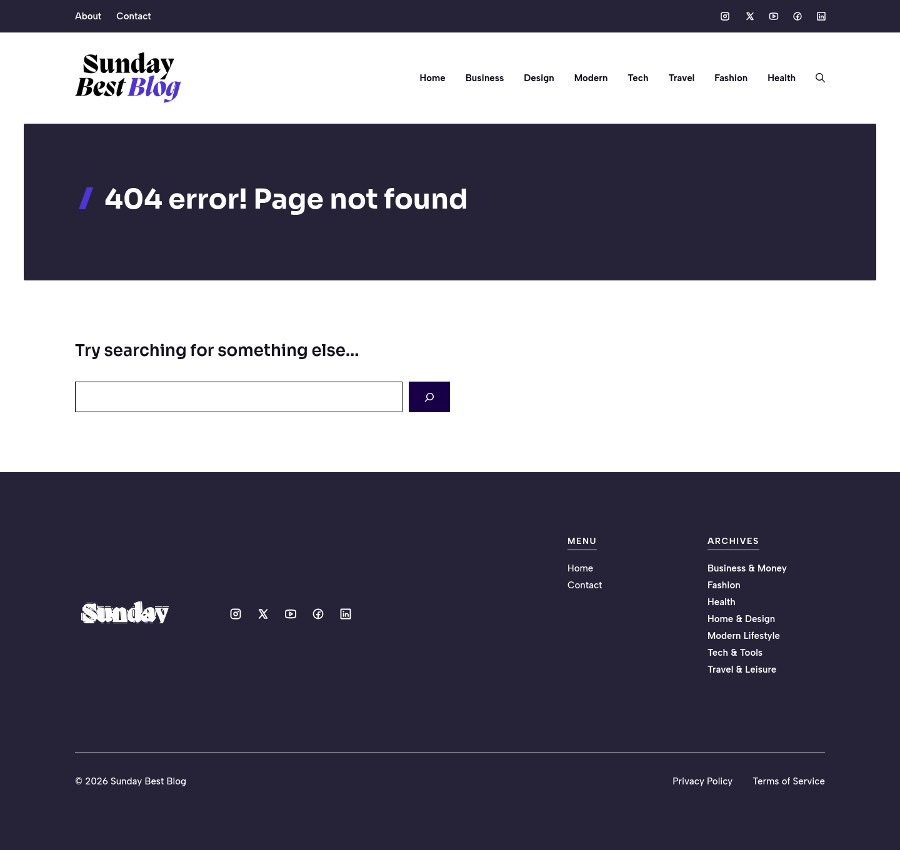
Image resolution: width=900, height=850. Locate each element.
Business (485, 78)
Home (433, 78)
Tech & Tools (735, 652)
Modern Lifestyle (744, 635)
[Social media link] (725, 16)
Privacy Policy (702, 781)
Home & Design (741, 619)
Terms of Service (788, 781)
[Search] (429, 397)
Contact (133, 16)
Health (782, 78)
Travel (681, 78)
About (88, 16)
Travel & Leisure (742, 669)
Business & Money (747, 568)
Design (539, 78)
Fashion (731, 78)
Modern (591, 78)
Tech (638, 78)
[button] (815, 78)
